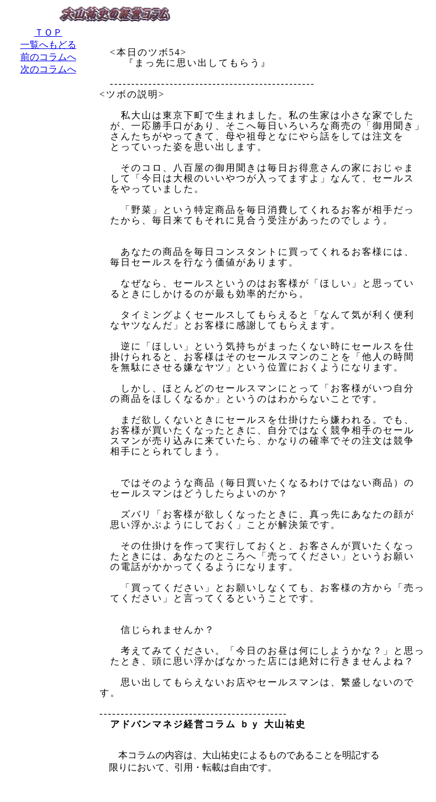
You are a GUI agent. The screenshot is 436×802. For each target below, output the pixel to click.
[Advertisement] (48, 262)
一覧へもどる (48, 45)
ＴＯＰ (48, 32)
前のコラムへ (48, 57)
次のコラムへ (48, 69)
